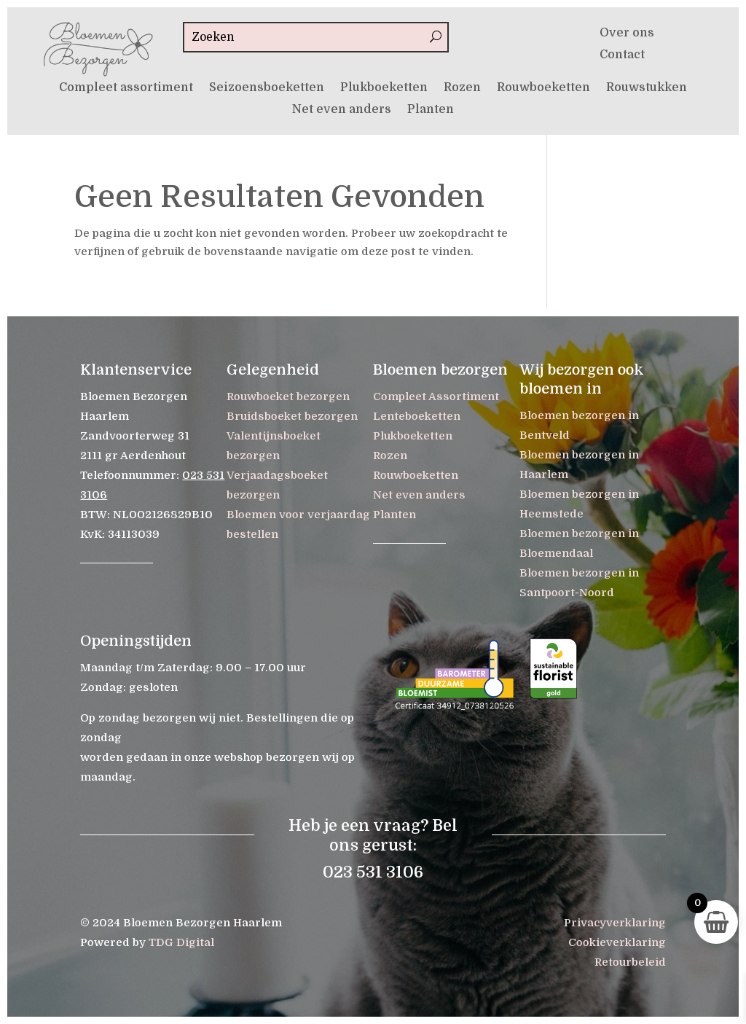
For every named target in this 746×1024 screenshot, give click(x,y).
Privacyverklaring (615, 922)
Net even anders (341, 110)
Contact (622, 55)
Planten (430, 110)
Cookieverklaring (617, 942)
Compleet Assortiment (436, 396)
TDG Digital (181, 942)
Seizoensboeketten (266, 88)
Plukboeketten (384, 88)
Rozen (462, 88)
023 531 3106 (373, 872)
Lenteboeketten (416, 416)
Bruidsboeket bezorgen (292, 416)
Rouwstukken (646, 88)
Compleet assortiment (126, 88)
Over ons (627, 33)
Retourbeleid (630, 962)
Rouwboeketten (543, 88)
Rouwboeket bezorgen (288, 396)
